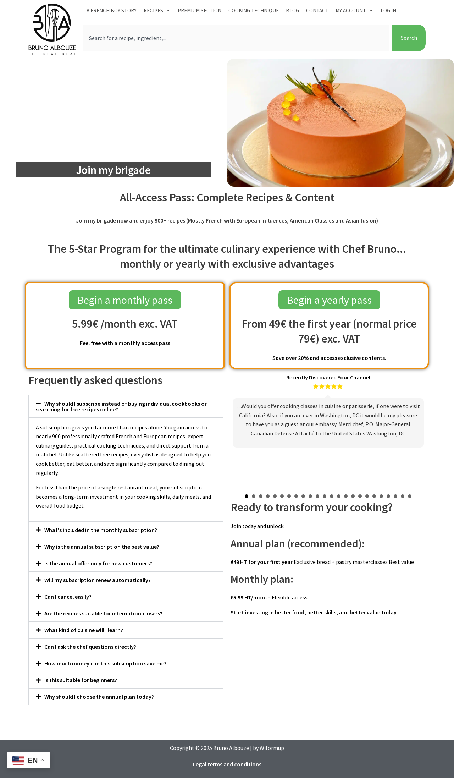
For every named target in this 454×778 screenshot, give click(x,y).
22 (395, 496)
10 (310, 496)
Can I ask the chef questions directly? (90, 646)
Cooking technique (253, 10)
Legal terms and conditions (227, 764)
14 (338, 496)
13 (331, 496)
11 (317, 496)
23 (402, 496)
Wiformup (272, 747)
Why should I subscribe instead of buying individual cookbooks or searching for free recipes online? (121, 406)
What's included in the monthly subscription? (100, 529)
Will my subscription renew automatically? (97, 580)
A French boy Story (112, 10)
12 (324, 496)
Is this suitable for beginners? (80, 680)
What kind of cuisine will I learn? (83, 630)
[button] (126, 406)
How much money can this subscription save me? (105, 663)
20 (381, 496)
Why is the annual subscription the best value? (101, 546)
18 (367, 496)
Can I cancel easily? (68, 596)
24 (409, 496)
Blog (292, 10)
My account (354, 11)
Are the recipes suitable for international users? (103, 613)
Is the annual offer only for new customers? (98, 563)
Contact (317, 10)
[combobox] (236, 38)
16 (353, 496)
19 (374, 496)
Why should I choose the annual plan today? (99, 696)
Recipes (157, 11)
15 (346, 496)
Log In (388, 10)
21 (388, 496)
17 (360, 496)
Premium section (199, 10)
